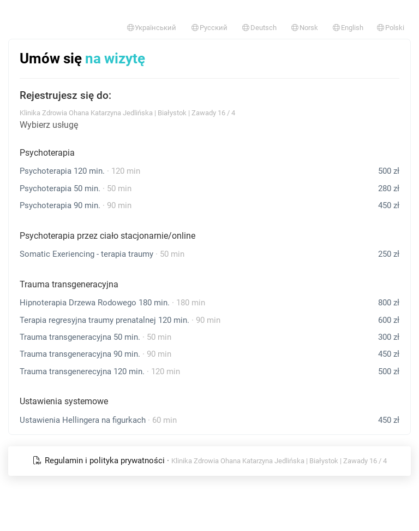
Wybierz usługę (49, 125)
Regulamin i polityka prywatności (99, 460)
